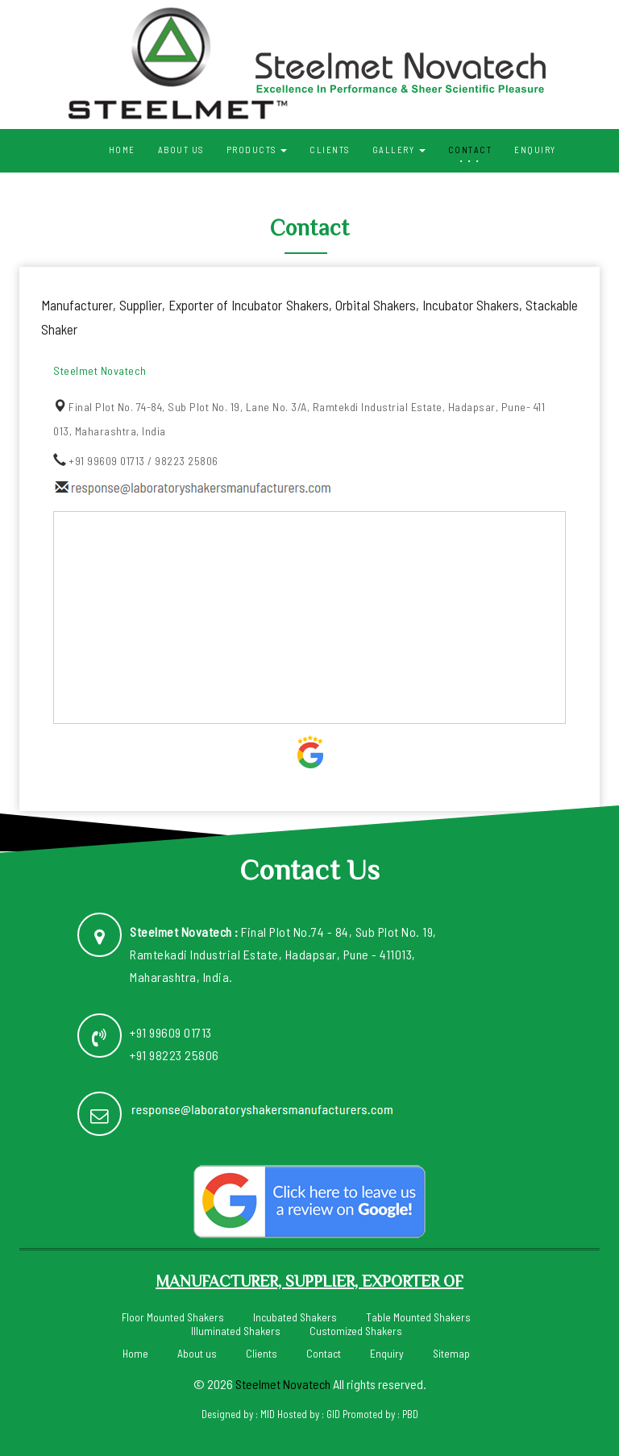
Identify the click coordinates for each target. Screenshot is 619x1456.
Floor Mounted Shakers (173, 1317)
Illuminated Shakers (235, 1330)
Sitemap (451, 1352)
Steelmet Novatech (282, 1382)
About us (181, 149)
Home (122, 149)
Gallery (399, 149)
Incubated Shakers (295, 1317)
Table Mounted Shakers (418, 1317)
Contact (470, 149)
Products (257, 149)
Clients (330, 149)
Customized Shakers (356, 1330)
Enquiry (535, 149)
